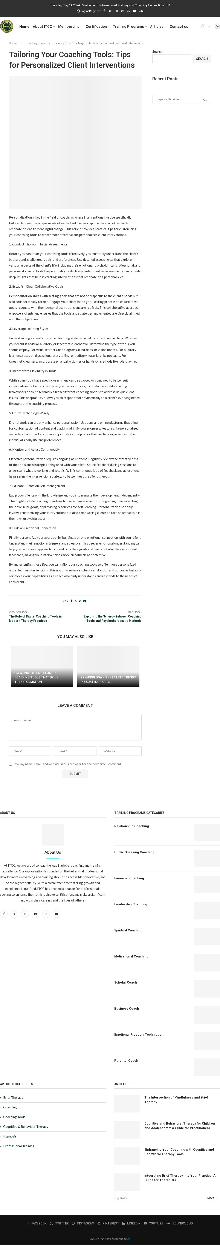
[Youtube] (134, 11)
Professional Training (18, 1147)
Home (24, 26)
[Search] (202, 26)
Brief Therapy (13, 1098)
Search (157, 52)
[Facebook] (104, 11)
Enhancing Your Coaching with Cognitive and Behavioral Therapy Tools (179, 1152)
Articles (156, 26)
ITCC (127, 1239)
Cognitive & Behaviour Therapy (25, 1127)
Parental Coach (126, 1061)
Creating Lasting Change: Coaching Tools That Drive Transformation (36, 678)
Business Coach (126, 1009)
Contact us (179, 26)
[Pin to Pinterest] (80, 602)
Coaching (10, 1108)
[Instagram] (116, 11)
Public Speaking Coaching (134, 853)
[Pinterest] (122, 11)
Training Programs (128, 26)
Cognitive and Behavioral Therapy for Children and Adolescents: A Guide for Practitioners (179, 1126)
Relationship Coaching (131, 827)
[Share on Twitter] (75, 602)
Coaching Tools (35, 44)
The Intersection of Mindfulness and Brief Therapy (176, 1100)
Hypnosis (10, 1137)
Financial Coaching (129, 879)
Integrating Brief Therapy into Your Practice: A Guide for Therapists (179, 1179)
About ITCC (42, 26)
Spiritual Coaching (128, 931)
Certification (96, 26)
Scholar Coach (125, 983)
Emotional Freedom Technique (137, 1035)
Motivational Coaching (131, 957)
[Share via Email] (84, 602)
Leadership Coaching (130, 905)
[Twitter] (110, 11)
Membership (68, 26)
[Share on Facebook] (71, 602)
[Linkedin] (128, 11)
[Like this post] (66, 602)
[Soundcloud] (141, 11)
